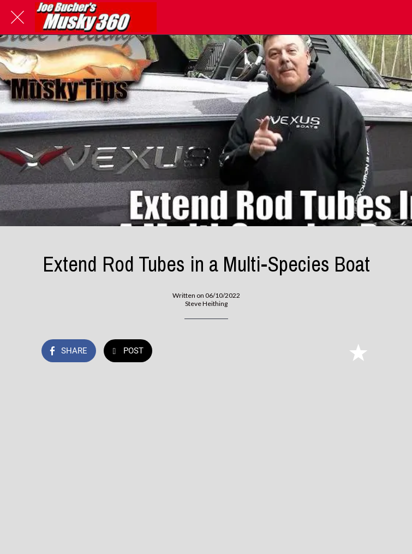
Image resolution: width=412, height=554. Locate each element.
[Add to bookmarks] (358, 352)
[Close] (17, 17)
